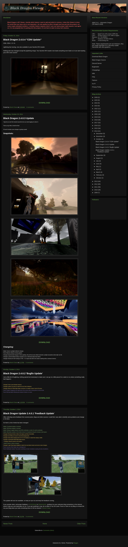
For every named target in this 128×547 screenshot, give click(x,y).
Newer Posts (7, 524)
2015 (96, 128)
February (99, 175)
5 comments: (30, 362)
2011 (96, 187)
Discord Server (97, 63)
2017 (96, 122)
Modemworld (42, 504)
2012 (96, 184)
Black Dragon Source (99, 60)
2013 (96, 181)
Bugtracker (95, 67)
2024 (96, 103)
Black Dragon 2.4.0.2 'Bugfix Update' (23, 373)
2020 (96, 114)
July (97, 161)
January (99, 178)
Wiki (93, 73)
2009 (96, 192)
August (98, 158)
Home (45, 524)
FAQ (93, 77)
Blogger (75, 543)
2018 (96, 120)
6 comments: (30, 402)
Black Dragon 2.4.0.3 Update (18, 118)
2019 (96, 117)
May (97, 166)
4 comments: (30, 107)
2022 (96, 108)
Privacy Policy (96, 87)
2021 (96, 111)
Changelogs (96, 70)
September (99, 155)
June (98, 164)
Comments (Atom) (48, 530)
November (99, 136)
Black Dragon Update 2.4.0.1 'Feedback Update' (28, 413)
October (99, 139)
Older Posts (81, 524)
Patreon (94, 80)
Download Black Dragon (100, 56)
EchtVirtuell (33, 504)
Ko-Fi (93, 83)
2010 (96, 190)
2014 (96, 131)
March (98, 172)
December (99, 133)
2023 (96, 106)
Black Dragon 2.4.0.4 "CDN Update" (22, 39)
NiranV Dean (46, 508)
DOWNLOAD (44, 103)
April (97, 169)
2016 (96, 125)
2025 (96, 100)
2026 (96, 97)
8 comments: (30, 516)
